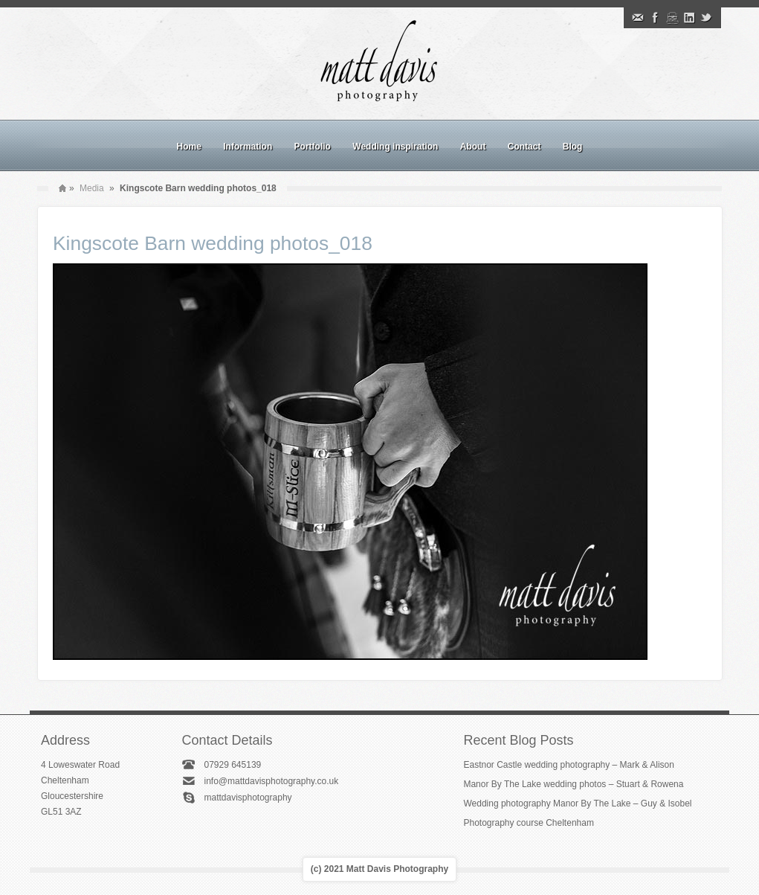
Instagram (672, 17)
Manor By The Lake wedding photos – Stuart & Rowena (573, 784)
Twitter (706, 17)
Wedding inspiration (395, 146)
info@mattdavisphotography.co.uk (271, 781)
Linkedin (689, 17)
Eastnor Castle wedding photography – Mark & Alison (568, 765)
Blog (573, 146)
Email (637, 17)
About (473, 146)
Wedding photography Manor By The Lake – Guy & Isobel (577, 803)
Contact (524, 146)
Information (247, 146)
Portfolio (312, 146)
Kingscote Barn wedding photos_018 (212, 243)
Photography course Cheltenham (528, 823)
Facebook (654, 17)
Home (189, 146)
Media (92, 188)
